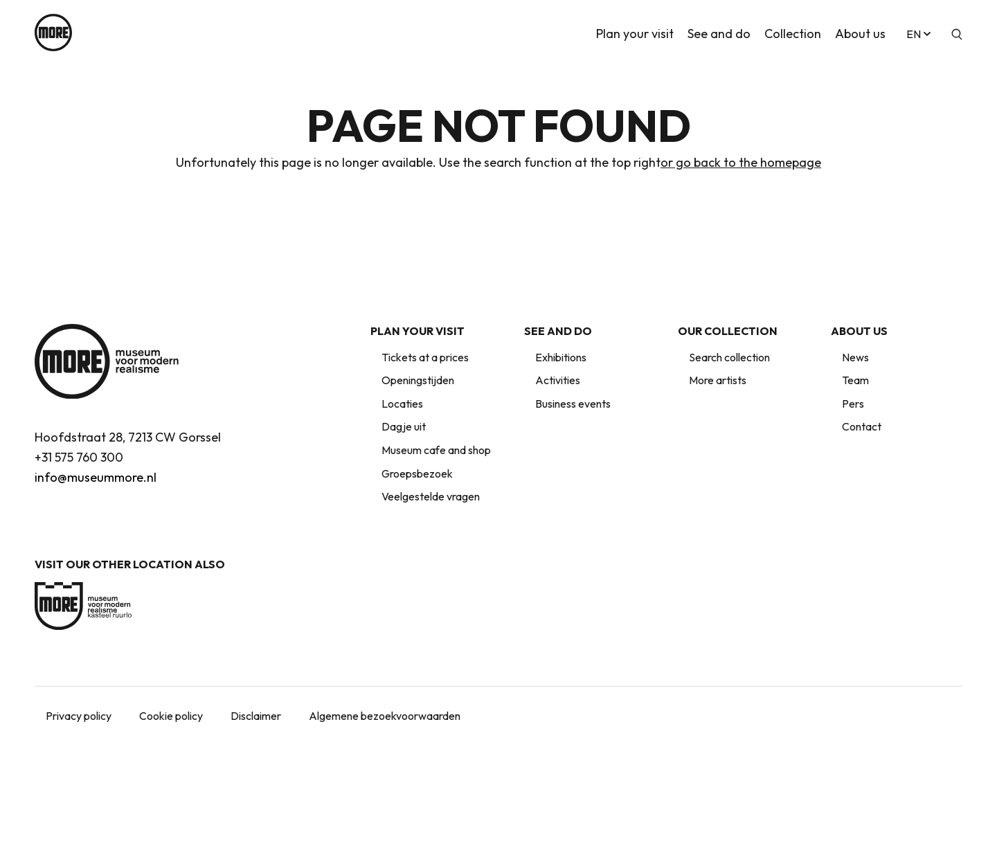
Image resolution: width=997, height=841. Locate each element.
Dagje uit (403, 426)
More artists (717, 380)
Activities (557, 380)
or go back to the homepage (741, 162)
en (919, 32)
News (855, 357)
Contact (861, 426)
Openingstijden (417, 380)
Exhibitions (560, 357)
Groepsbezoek (417, 473)
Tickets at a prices (425, 357)
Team (855, 380)
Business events (573, 403)
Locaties (402, 403)
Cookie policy (171, 716)
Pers (853, 403)
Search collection (729, 357)
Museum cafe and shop (436, 450)
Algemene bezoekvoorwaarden (384, 716)
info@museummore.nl (95, 477)
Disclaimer (256, 716)
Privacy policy (78, 716)
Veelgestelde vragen (430, 496)
